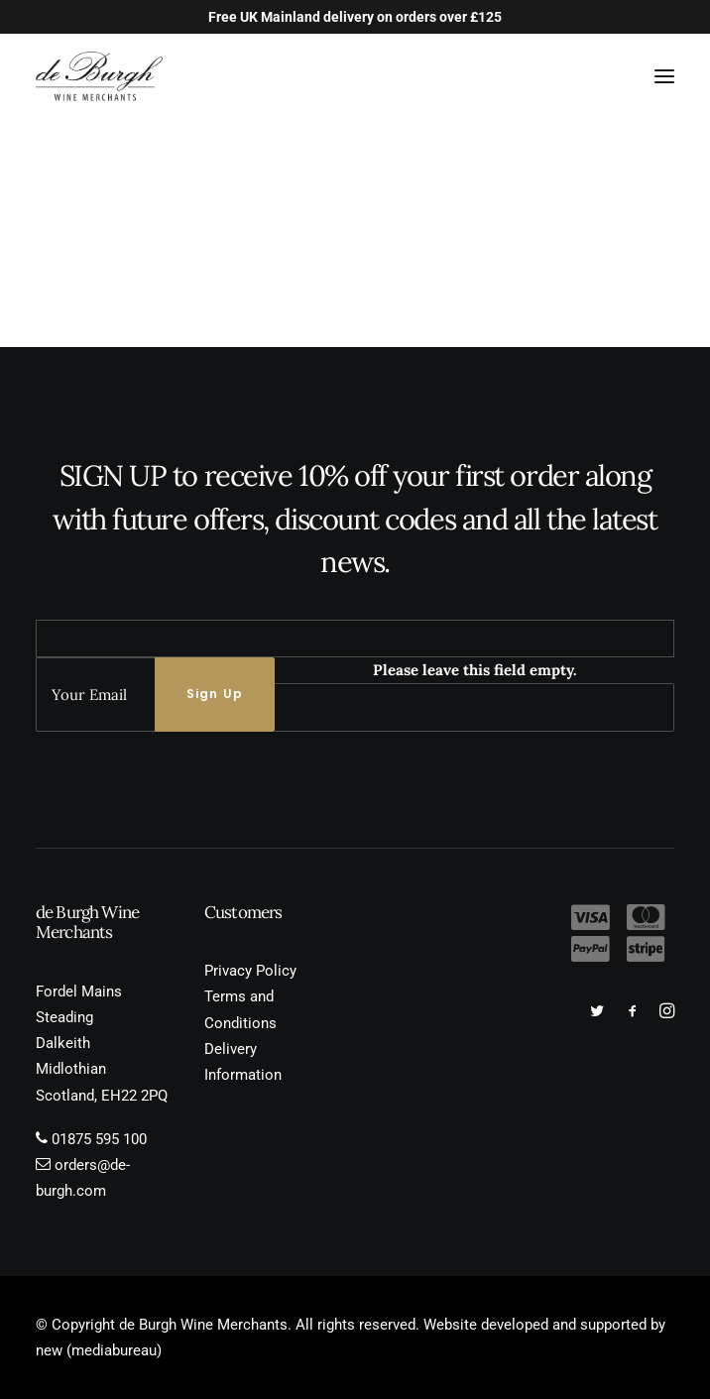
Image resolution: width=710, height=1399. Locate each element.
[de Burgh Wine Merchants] (99, 76)
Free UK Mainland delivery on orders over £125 (355, 17)
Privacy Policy (250, 971)
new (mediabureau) (99, 1350)
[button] (664, 76)
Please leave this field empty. (475, 669)
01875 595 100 (99, 1139)
